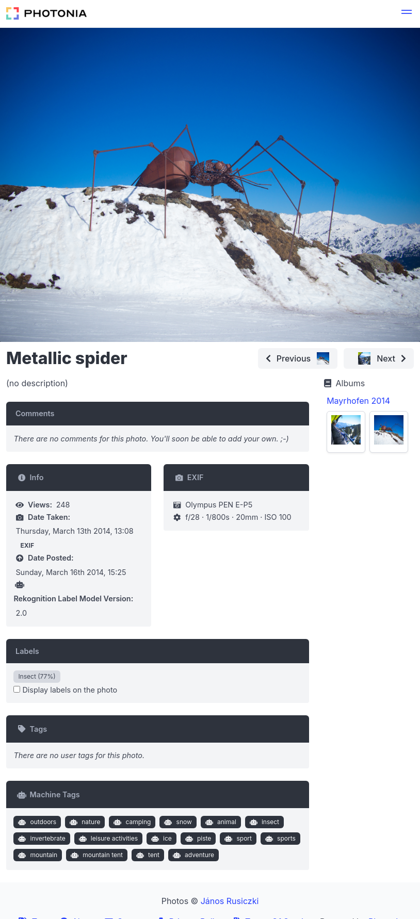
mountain (36, 855)
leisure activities (107, 838)
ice (160, 838)
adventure (192, 855)
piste (197, 838)
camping (131, 822)
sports (279, 838)
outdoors (36, 822)
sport (237, 838)
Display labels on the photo (65, 689)
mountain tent (96, 855)
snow (177, 822)
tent (146, 855)
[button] (406, 13)
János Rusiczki (230, 901)
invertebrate (41, 838)
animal (219, 822)
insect (263, 822)
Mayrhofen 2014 (358, 401)
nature (84, 822)
